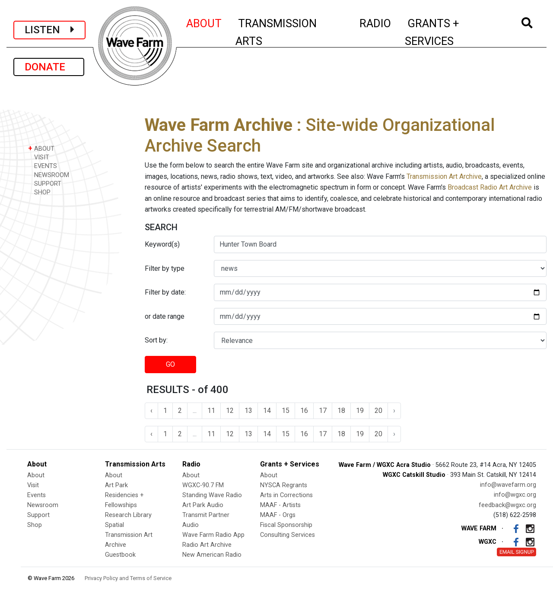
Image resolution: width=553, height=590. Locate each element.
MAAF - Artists (280, 505)
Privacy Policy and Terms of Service (128, 578)
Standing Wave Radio (212, 495)
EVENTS (42, 166)
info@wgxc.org (515, 494)
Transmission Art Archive (444, 176)
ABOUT (204, 22)
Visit (33, 485)
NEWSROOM (48, 175)
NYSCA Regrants (283, 485)
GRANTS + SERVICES (451, 32)
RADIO (375, 22)
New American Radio (212, 554)
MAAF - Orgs (278, 515)
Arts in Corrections (286, 495)
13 (248, 410)
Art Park (116, 485)
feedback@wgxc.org (507, 505)
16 (304, 410)
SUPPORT (44, 183)
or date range (164, 316)
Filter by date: (165, 292)
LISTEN (49, 30)
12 (230, 410)
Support (38, 515)
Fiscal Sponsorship (286, 525)
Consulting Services (287, 535)
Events (36, 495)
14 (267, 410)
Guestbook (120, 554)
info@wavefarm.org (508, 484)
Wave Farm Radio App (213, 535)
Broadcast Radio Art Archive (490, 187)
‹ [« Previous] (151, 410)
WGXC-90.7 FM (203, 485)
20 (378, 410)
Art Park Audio (202, 505)
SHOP (39, 192)
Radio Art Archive (207, 545)
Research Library (128, 515)
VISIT (38, 157)
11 (211, 410)
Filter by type (164, 268)
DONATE (49, 67)
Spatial (114, 525)
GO (170, 364)
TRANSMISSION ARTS (276, 32)
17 (323, 410)
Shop (34, 525)
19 (360, 410)
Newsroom (42, 505)
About (35, 475)
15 (285, 410)
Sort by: (156, 340)
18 (341, 410)
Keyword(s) (162, 244)
